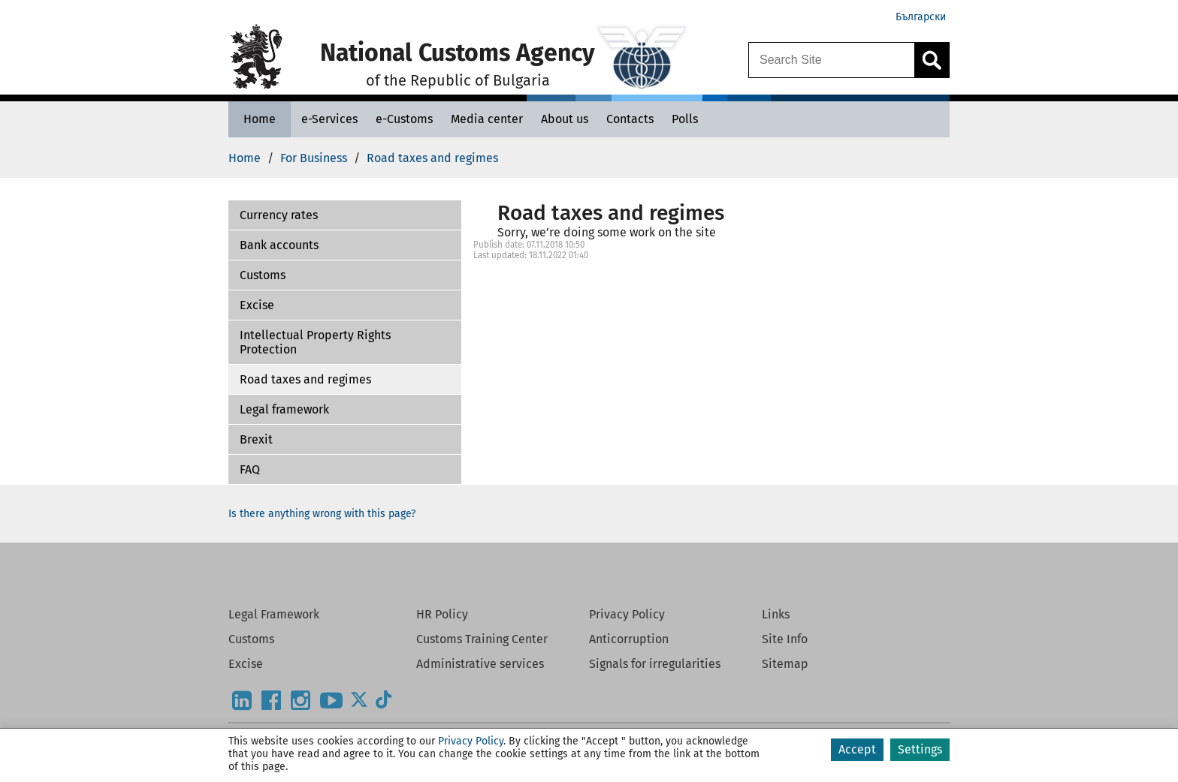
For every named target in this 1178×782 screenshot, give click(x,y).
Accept (857, 749)
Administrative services (480, 664)
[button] (344, 215)
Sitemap (785, 664)
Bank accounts (279, 245)
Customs (262, 275)
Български (921, 17)
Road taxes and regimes (305, 379)
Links (776, 614)
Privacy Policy (627, 614)
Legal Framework (273, 614)
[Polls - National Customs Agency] (684, 119)
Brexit (256, 439)
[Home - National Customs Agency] (259, 119)
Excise (257, 305)
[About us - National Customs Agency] (564, 119)
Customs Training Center (482, 639)
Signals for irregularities (654, 664)
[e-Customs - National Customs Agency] (404, 119)
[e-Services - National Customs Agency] (329, 119)
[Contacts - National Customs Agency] (630, 119)
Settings (920, 749)
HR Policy (442, 614)
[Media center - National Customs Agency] (486, 119)
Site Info (785, 639)
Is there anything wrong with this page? (321, 513)
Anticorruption (629, 639)
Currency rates (279, 215)
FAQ (250, 469)
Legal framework (284, 409)
